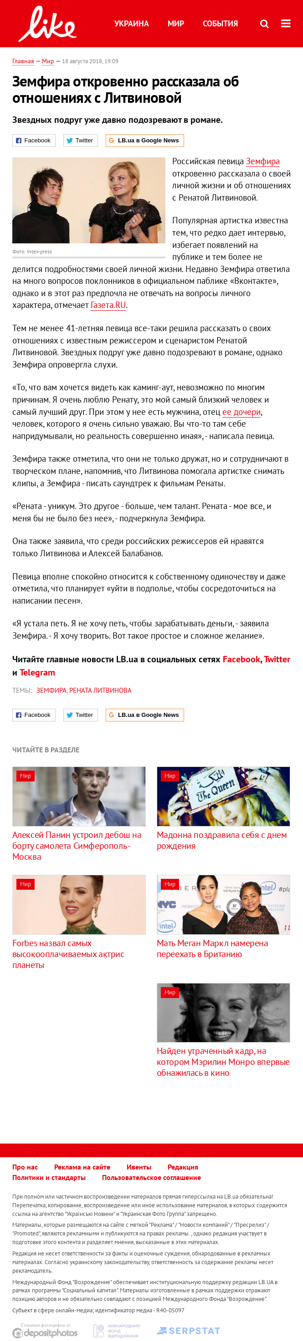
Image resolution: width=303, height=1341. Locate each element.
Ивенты (139, 1166)
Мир (176, 23)
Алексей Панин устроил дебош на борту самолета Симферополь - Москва (77, 845)
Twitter (277, 659)
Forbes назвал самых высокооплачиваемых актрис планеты (68, 954)
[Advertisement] (88, 1046)
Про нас (25, 1166)
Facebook (241, 659)
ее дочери (241, 411)
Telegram (37, 672)
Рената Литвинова (100, 690)
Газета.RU (108, 304)
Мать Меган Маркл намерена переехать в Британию (212, 948)
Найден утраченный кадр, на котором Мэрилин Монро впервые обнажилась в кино (223, 1062)
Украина (131, 23)
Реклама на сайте (82, 1166)
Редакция (183, 1166)
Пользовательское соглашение (151, 1177)
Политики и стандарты (49, 1177)
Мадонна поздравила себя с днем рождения (222, 840)
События (220, 23)
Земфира (263, 161)
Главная (23, 61)
